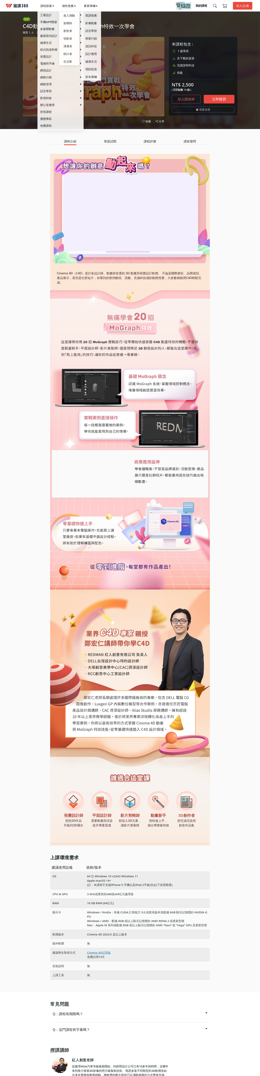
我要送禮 (203, 109)
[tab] (70, 141)
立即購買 (219, 99)
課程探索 (46, 6)
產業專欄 (89, 6)
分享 (159, 121)
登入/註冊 (242, 6)
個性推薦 (68, 6)
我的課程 (201, 5)
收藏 (146, 121)
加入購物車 (186, 99)
